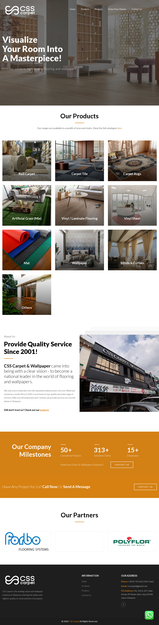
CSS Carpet (74, 621)
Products (85, 9)
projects (44, 410)
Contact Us (137, 9)
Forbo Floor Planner (117, 9)
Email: (134, 586)
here (119, 128)
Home (72, 9)
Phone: (137, 581)
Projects (99, 9)
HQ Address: (137, 594)
